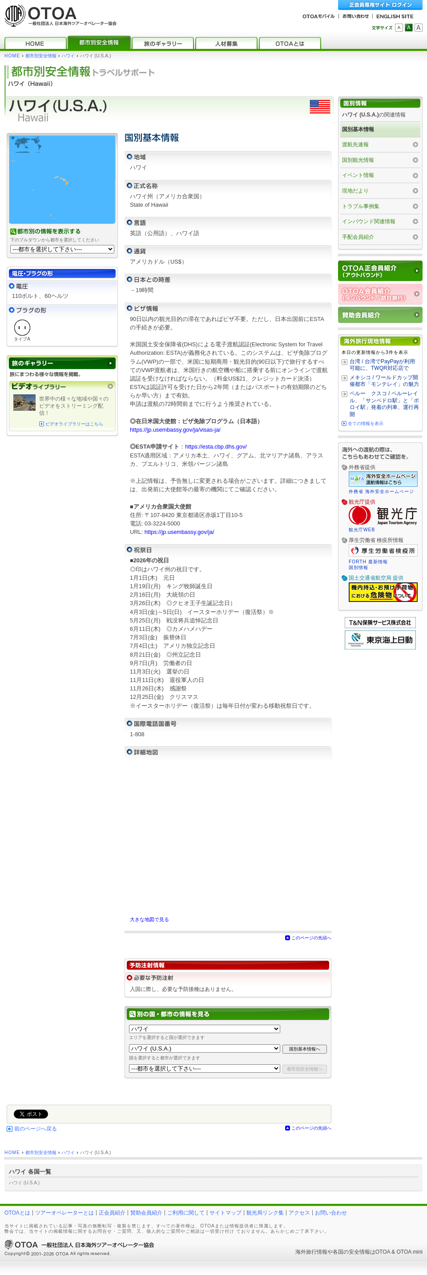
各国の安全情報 (351, 1252)
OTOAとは (17, 1213)
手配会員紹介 (358, 237)
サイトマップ (225, 1213)
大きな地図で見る (149, 919)
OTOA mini (410, 1252)
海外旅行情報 (311, 1252)
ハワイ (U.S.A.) (24, 1182)
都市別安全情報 (40, 55)
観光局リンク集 (265, 1213)
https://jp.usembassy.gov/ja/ (179, 532)
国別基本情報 (358, 129)
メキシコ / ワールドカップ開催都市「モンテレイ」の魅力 (384, 381)
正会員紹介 (112, 1213)
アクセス (299, 1213)
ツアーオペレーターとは (64, 1213)
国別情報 (358, 567)
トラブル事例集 (360, 206)
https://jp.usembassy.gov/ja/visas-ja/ (175, 429)
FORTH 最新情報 (368, 561)
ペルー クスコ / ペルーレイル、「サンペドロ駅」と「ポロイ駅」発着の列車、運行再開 (384, 403)
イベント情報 (358, 175)
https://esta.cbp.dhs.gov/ (216, 446)
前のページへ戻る (35, 1128)
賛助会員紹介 (146, 1213)
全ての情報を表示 (365, 423)
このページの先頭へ (311, 937)
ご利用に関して (186, 1213)
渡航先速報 (355, 144)
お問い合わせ (331, 1213)
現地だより (355, 191)
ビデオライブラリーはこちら (74, 423)
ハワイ (68, 55)
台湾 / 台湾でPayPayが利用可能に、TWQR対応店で (382, 365)
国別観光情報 (358, 160)
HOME (12, 55)
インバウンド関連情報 (368, 221)
